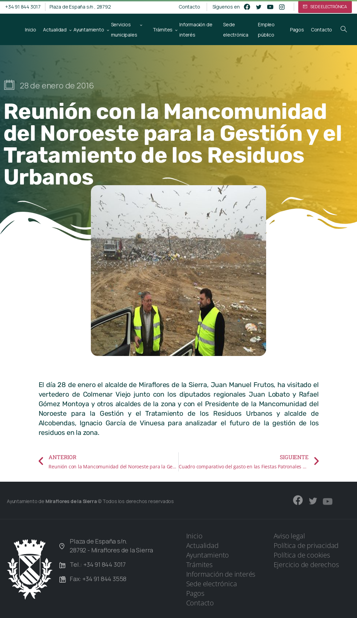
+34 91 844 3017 (23, 6)
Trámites (199, 564)
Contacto (189, 7)
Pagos (195, 593)
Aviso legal (289, 535)
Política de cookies (302, 555)
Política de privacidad (306, 545)
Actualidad (202, 545)
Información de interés (221, 574)
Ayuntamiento (207, 555)
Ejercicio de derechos (306, 564)
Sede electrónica (211, 583)
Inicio (194, 535)
